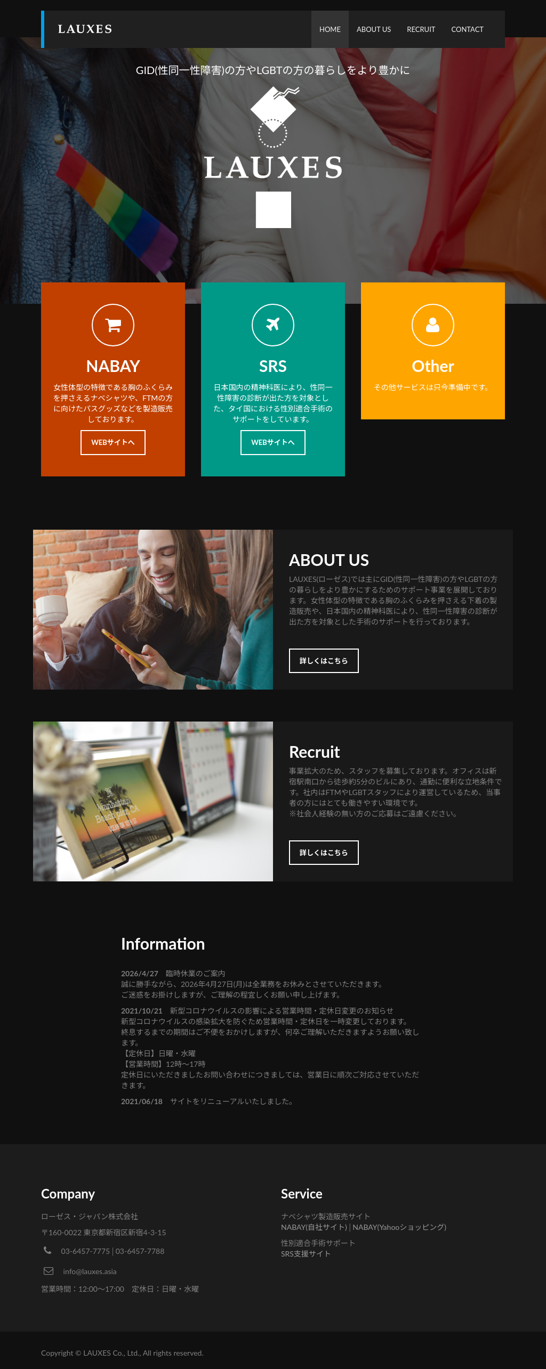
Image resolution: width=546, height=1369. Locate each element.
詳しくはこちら (324, 661)
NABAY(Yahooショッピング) (399, 1227)
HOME (330, 29)
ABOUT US (374, 29)
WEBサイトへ (113, 442)
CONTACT (467, 29)
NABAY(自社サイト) (314, 1227)
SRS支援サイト (306, 1253)
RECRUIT (421, 29)
